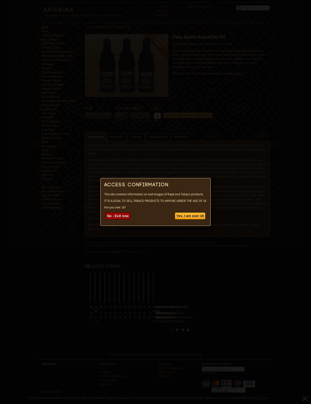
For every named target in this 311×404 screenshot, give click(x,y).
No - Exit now (118, 216)
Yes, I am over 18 (190, 216)
